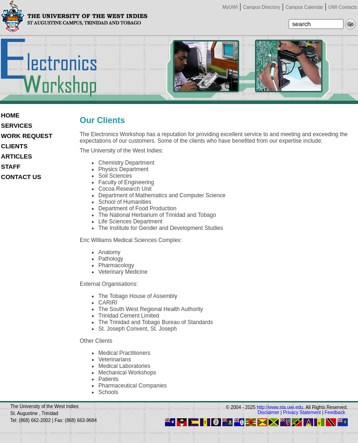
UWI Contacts (342, 7)
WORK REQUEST (26, 135)
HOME (10, 115)
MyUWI (230, 7)
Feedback (335, 412)
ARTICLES (16, 156)
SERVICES (16, 125)
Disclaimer (268, 412)
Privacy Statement (302, 412)
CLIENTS (14, 146)
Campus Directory (261, 7)
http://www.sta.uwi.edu (280, 407)
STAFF (11, 166)
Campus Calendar (305, 7)
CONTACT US (21, 176)
